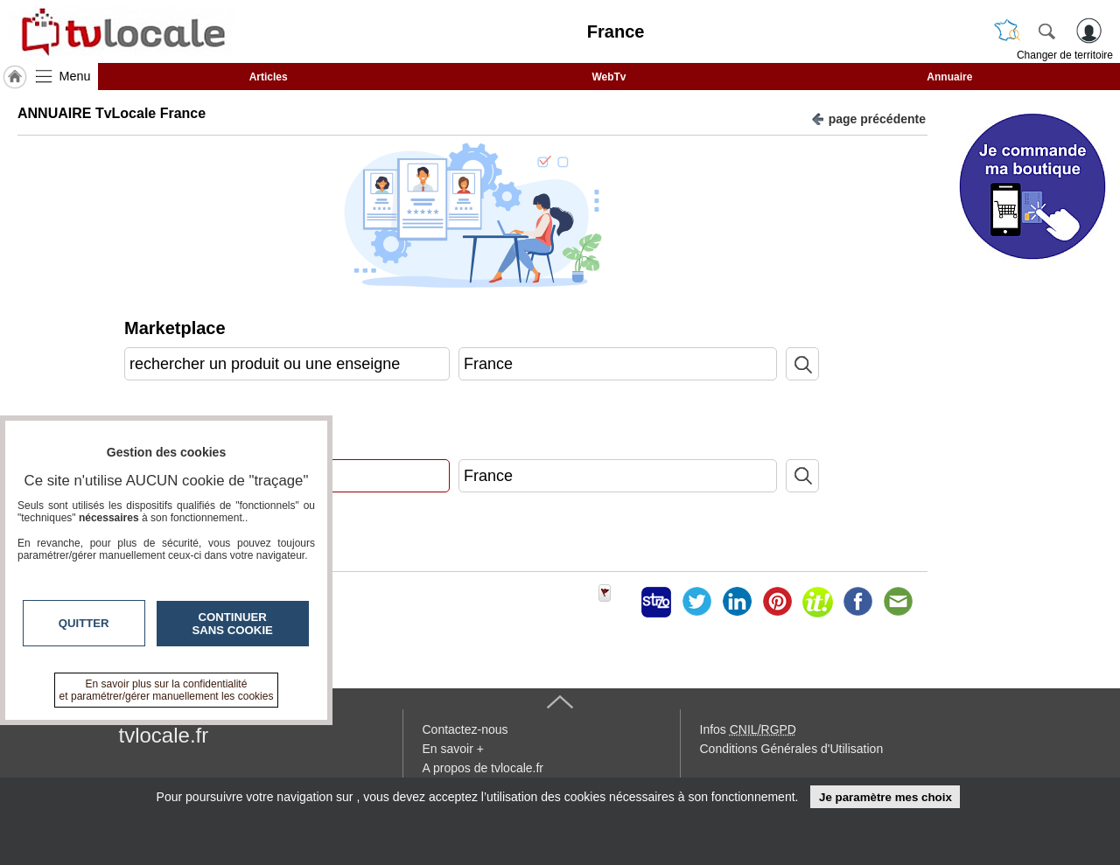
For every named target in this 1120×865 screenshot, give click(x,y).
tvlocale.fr (164, 735)
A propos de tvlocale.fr (483, 768)
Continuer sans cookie (232, 623)
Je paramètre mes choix (885, 797)
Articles (268, 77)
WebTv (609, 77)
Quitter (84, 623)
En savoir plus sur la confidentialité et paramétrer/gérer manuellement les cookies (167, 690)
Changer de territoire (1065, 55)
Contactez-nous (465, 729)
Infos (748, 729)
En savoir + (453, 749)
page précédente (868, 117)
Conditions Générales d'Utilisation (792, 749)
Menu (75, 76)
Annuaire (949, 77)
